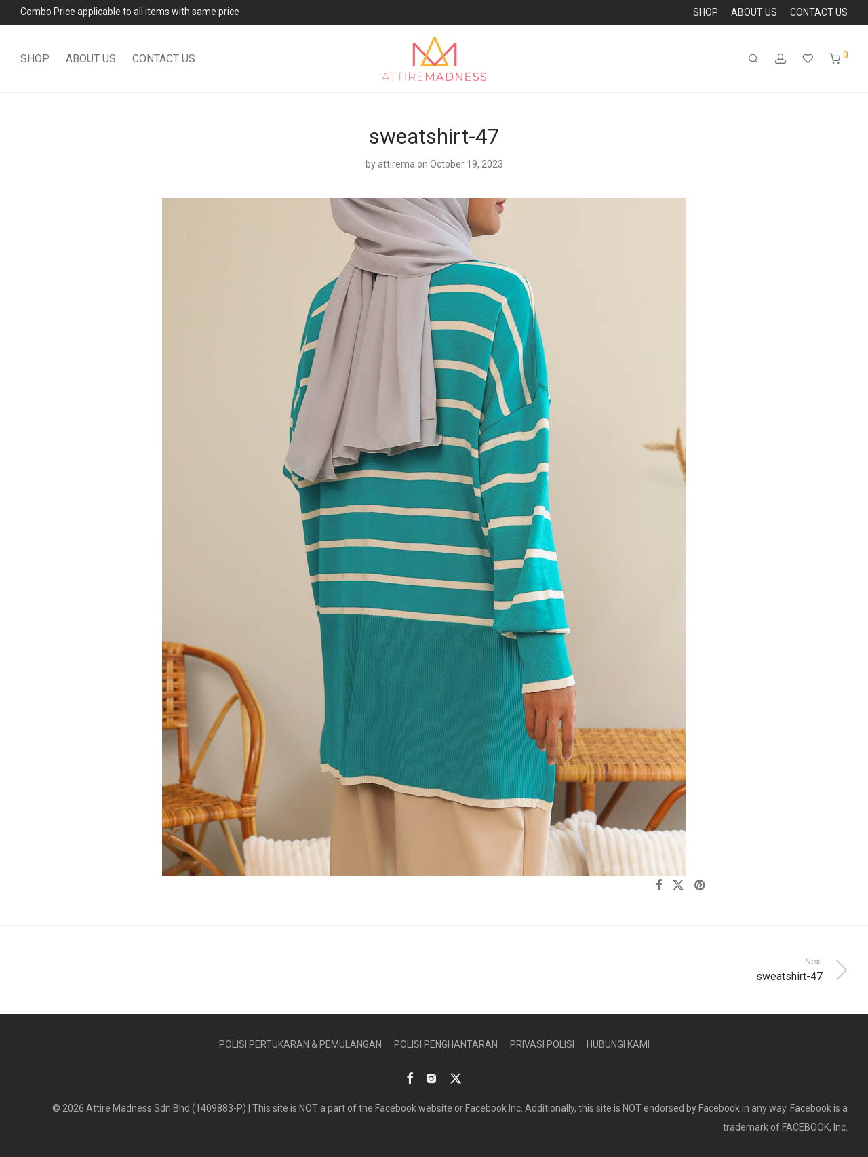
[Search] (753, 59)
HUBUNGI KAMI (618, 1044)
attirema (396, 164)
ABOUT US (754, 12)
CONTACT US (819, 12)
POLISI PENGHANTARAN (446, 1044)
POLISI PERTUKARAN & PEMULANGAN (300, 1044)
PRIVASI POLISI (542, 1044)
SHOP (705, 12)
